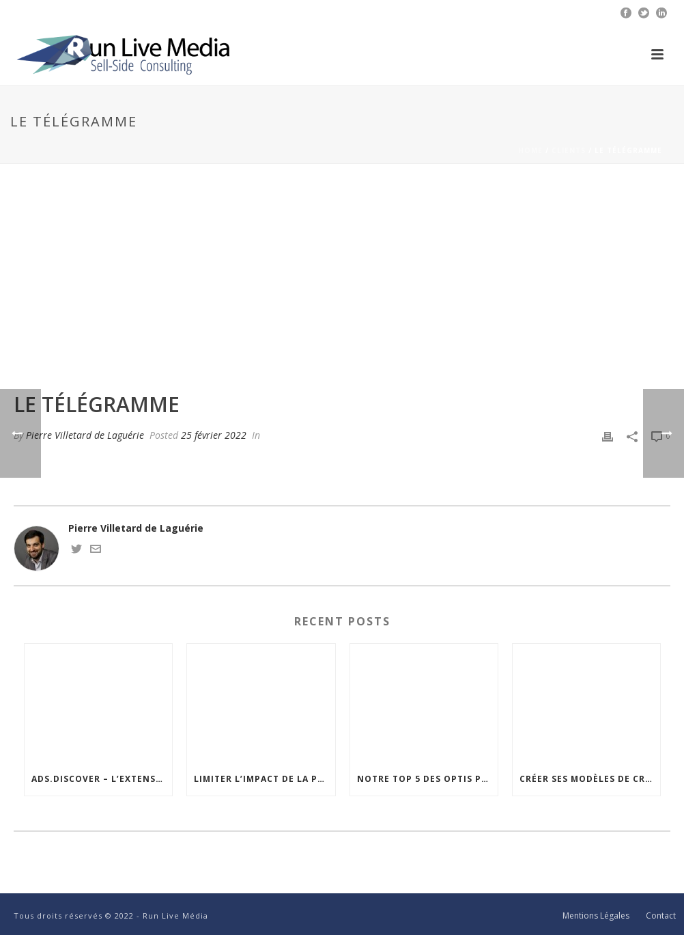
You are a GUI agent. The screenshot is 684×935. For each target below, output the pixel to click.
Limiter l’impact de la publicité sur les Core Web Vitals (264, 779)
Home (530, 150)
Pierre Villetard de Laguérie (85, 435)
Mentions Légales (595, 915)
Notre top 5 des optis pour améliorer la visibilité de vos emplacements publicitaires (427, 779)
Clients (569, 150)
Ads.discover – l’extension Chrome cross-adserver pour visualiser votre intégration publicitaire (101, 779)
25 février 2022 (213, 435)
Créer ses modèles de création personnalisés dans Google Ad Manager (589, 779)
